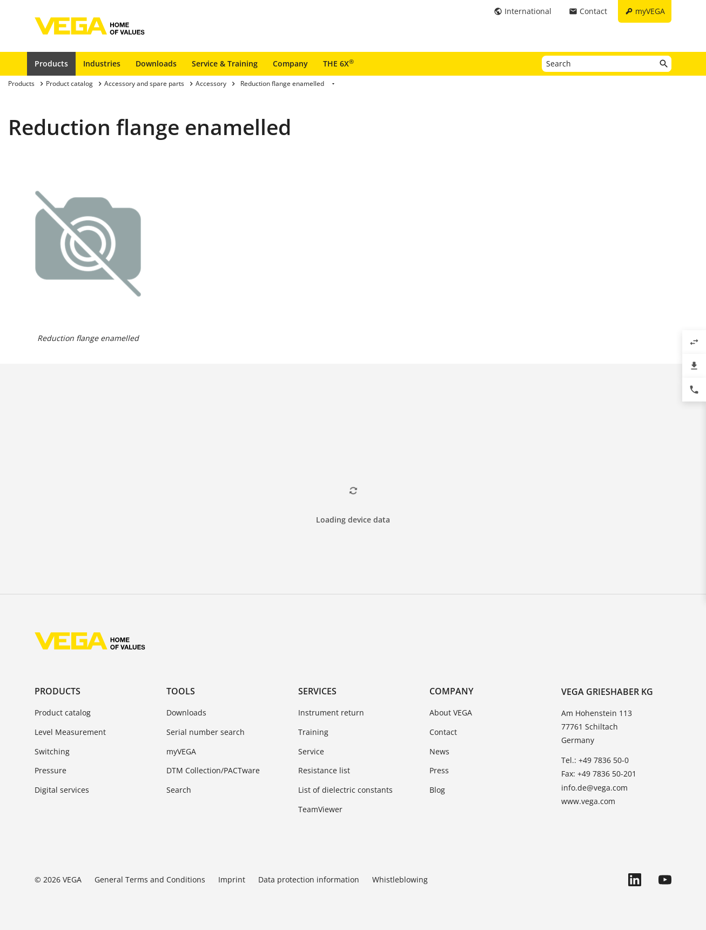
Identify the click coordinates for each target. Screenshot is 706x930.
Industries (101, 63)
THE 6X (338, 63)
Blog (437, 790)
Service (311, 751)
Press (439, 770)
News (439, 751)
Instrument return (331, 712)
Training (313, 732)
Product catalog (63, 712)
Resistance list (324, 770)
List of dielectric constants (345, 790)
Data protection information (308, 879)
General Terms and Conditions (150, 879)
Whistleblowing (400, 879)
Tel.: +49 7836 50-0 (595, 760)
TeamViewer (320, 809)
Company (290, 63)
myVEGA (181, 751)
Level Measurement (70, 732)
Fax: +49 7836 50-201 (598, 773)
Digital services (62, 790)
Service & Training (225, 63)
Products (51, 63)
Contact (443, 732)
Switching (52, 751)
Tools (180, 691)
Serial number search (205, 732)
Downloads (156, 63)
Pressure (50, 770)
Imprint (231, 879)
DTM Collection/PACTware (213, 770)
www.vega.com (588, 801)
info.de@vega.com (594, 787)
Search (178, 790)
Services (317, 691)
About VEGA (450, 712)
